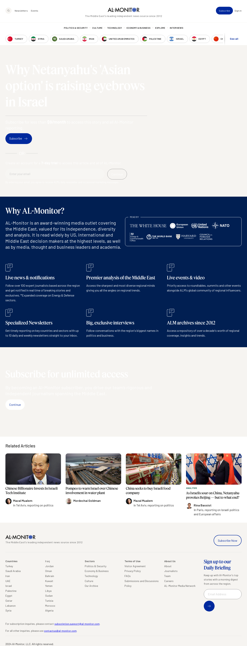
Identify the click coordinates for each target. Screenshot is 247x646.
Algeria (49, 610)
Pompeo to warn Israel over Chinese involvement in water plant (92, 490)
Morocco (50, 605)
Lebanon (10, 605)
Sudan (49, 595)
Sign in (238, 10)
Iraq (47, 561)
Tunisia (49, 600)
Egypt (8, 595)
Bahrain (49, 576)
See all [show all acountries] (234, 38)
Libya (48, 590)
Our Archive (91, 585)
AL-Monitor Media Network (179, 585)
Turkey (9, 566)
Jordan (49, 566)
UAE (7, 581)
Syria (8, 610)
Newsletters (21, 10)
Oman (48, 571)
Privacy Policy (132, 571)
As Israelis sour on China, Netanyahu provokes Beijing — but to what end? (212, 495)
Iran (7, 576)
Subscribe (224, 10)
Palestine (10, 590)
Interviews (176, 28)
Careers (168, 581)
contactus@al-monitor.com (60, 630)
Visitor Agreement (135, 566)
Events (34, 10)
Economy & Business (139, 28)
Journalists (171, 571)
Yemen (48, 585)
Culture (97, 28)
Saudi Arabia (13, 571)
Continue (15, 404)
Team (167, 576)
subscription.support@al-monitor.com (77, 623)
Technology (114, 28)
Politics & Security (76, 28)
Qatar (8, 600)
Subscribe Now (227, 540)
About (168, 566)
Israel (8, 585)
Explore (160, 28)
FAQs (127, 576)
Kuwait (49, 581)
